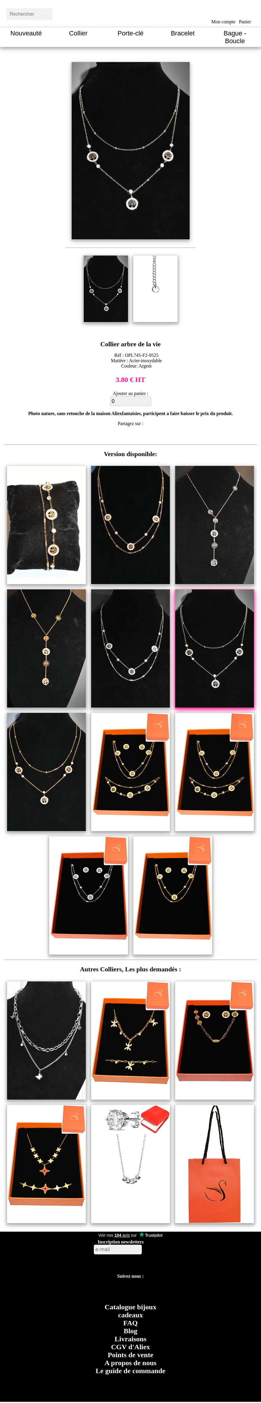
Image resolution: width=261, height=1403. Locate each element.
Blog (130, 1331)
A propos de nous (130, 1363)
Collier (78, 33)
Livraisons (130, 1339)
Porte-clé (130, 33)
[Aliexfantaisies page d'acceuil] (137, 13)
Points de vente (130, 1355)
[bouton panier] (245, 12)
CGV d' (130, 1347)
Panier (245, 21)
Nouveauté (26, 33)
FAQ (130, 1323)
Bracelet (183, 33)
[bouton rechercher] (66, 13)
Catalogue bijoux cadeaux (130, 1311)
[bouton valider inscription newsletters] (158, 1248)
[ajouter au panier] (130, 401)
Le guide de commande (130, 1371)
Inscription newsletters (121, 1241)
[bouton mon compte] (223, 12)
